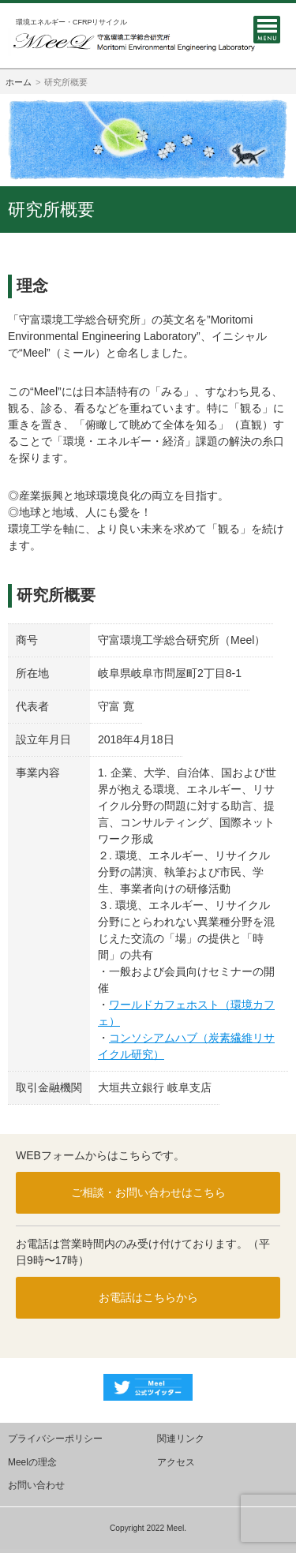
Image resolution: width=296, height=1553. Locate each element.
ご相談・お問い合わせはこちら (148, 1192)
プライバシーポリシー (55, 1438)
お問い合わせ (36, 1485)
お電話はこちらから (148, 1297)
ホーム (19, 82)
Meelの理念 (32, 1462)
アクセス (176, 1462)
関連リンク (180, 1438)
